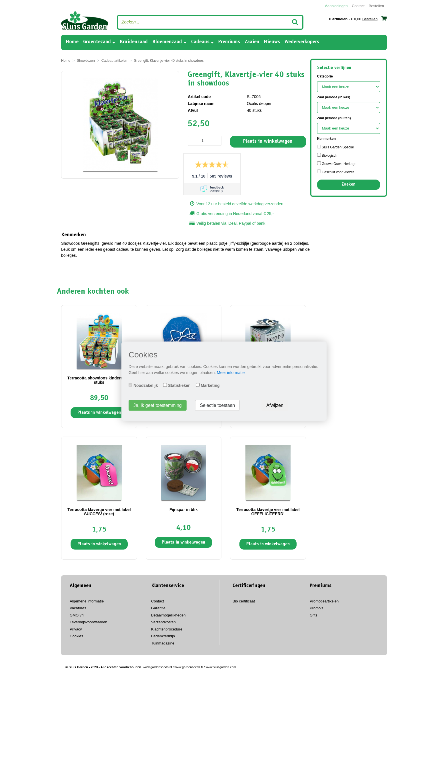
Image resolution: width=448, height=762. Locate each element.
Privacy (76, 629)
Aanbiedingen (336, 6)
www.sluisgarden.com (221, 667)
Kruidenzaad (134, 42)
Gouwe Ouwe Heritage (337, 163)
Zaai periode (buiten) (334, 118)
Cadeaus (200, 42)
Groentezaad (97, 42)
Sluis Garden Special (335, 147)
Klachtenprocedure (166, 629)
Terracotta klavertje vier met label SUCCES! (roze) (99, 511)
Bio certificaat (244, 601)
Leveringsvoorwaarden (88, 622)
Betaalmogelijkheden (168, 615)
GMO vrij (77, 615)
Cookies (76, 636)
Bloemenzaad (167, 42)
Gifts (313, 615)
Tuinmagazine (162, 643)
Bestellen (376, 6)
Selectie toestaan (217, 405)
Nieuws (272, 42)
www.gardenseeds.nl (157, 667)
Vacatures (78, 608)
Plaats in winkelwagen (268, 141)
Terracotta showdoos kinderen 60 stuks (99, 380)
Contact (358, 6)
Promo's (316, 608)
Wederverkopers (302, 42)
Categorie (325, 76)
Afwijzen (274, 405)
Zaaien (252, 42)
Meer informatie (231, 372)
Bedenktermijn (163, 636)
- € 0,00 (358, 18)
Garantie (158, 608)
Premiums (229, 42)
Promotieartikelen (324, 601)
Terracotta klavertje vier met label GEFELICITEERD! (268, 511)
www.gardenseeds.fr (189, 667)
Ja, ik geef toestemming (157, 405)
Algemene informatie (87, 601)
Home (72, 42)
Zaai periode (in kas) (333, 97)
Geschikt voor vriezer (335, 172)
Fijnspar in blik (183, 509)
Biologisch (327, 155)
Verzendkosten (163, 622)
